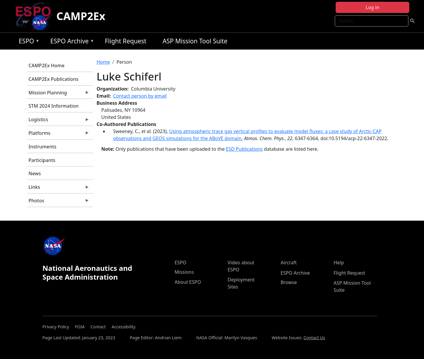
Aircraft (289, 262)
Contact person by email (140, 96)
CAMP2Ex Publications (53, 79)
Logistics (58, 121)
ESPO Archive (70, 42)
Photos (58, 202)
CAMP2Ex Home (46, 65)
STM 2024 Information (54, 106)
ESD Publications (244, 149)
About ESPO (188, 282)
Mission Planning (58, 94)
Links (58, 188)
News (35, 173)
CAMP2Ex (81, 16)
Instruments (43, 146)
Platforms (58, 134)
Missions (184, 272)
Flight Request (125, 41)
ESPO (27, 42)
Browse (289, 282)
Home (103, 62)
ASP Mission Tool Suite (195, 41)
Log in (372, 7)
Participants (42, 160)
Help (339, 262)
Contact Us (314, 337)
